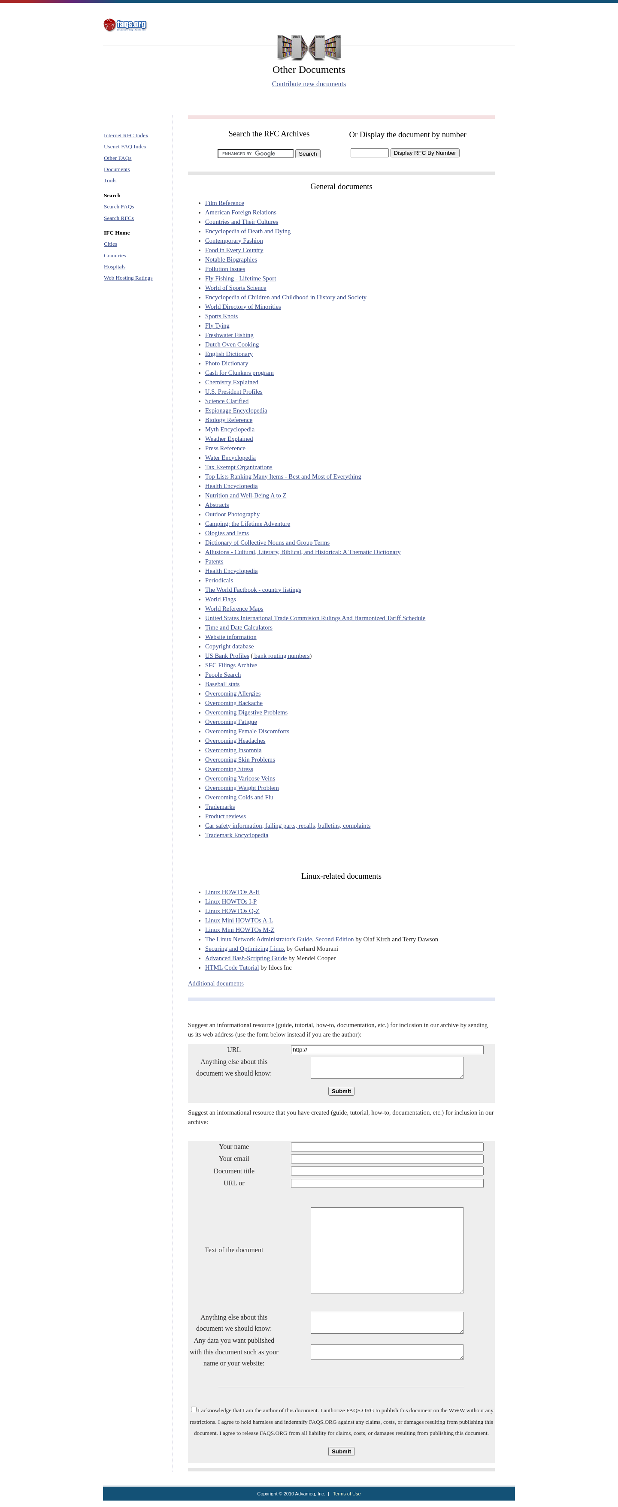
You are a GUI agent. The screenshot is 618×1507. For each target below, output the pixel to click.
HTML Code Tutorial (232, 967)
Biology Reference (228, 419)
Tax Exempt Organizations (239, 467)
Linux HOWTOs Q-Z (232, 910)
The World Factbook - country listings (253, 589)
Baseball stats (222, 684)
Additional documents (216, 983)
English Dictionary (229, 353)
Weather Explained (229, 438)
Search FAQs (119, 206)
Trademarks (220, 806)
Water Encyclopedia (230, 457)
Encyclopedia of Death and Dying (248, 231)
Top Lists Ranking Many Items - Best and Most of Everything (283, 476)
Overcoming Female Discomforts (247, 731)
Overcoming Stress (229, 769)
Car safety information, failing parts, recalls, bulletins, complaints (287, 825)
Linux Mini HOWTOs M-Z (239, 929)
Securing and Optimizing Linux (245, 948)
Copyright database (229, 646)
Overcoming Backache (234, 702)
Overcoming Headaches (235, 740)
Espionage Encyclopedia (236, 410)
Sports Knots (221, 316)
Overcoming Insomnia (233, 750)
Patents (214, 561)
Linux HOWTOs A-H (232, 892)
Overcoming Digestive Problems (246, 712)
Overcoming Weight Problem (242, 787)
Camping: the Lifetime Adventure (247, 523)
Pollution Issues (225, 268)
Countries (115, 255)
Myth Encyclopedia (229, 429)
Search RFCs (119, 218)
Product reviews (225, 816)
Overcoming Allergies (233, 693)
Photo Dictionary (226, 363)
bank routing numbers (281, 655)
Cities (110, 244)
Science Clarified (226, 401)
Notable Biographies (231, 259)
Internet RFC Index (126, 135)
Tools (110, 180)
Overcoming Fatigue (231, 721)
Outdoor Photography (232, 514)
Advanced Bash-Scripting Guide (246, 958)
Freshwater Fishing (229, 335)
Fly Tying (217, 325)
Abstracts (217, 504)
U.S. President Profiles (234, 391)
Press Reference (225, 448)
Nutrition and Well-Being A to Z (245, 495)
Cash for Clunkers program (239, 372)
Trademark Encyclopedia (236, 835)
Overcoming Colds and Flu (239, 797)
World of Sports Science (236, 287)
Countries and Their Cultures (241, 221)
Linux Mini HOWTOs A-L (239, 920)
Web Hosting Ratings (128, 277)
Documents (117, 169)
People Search (223, 674)
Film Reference (224, 202)
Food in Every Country (234, 250)
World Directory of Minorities (243, 306)
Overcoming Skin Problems (240, 759)
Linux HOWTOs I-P (231, 901)
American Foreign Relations (240, 212)
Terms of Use (347, 1499)
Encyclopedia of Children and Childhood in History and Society (286, 297)
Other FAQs (118, 158)
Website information (231, 636)
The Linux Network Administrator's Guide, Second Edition (279, 939)
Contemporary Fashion (234, 240)
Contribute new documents (309, 83)
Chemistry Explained (231, 382)
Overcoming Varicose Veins (240, 778)
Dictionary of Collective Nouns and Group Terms (267, 542)
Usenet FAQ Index (125, 146)
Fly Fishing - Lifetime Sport (240, 278)
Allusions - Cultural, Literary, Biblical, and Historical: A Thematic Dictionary (302, 552)
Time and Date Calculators (239, 627)
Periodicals (219, 580)
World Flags (220, 599)
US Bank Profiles (227, 655)
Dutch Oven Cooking (232, 344)
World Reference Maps (234, 608)
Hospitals (114, 266)
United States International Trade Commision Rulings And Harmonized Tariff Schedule (315, 618)
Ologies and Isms (227, 533)
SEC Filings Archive (231, 665)
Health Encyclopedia (231, 485)
